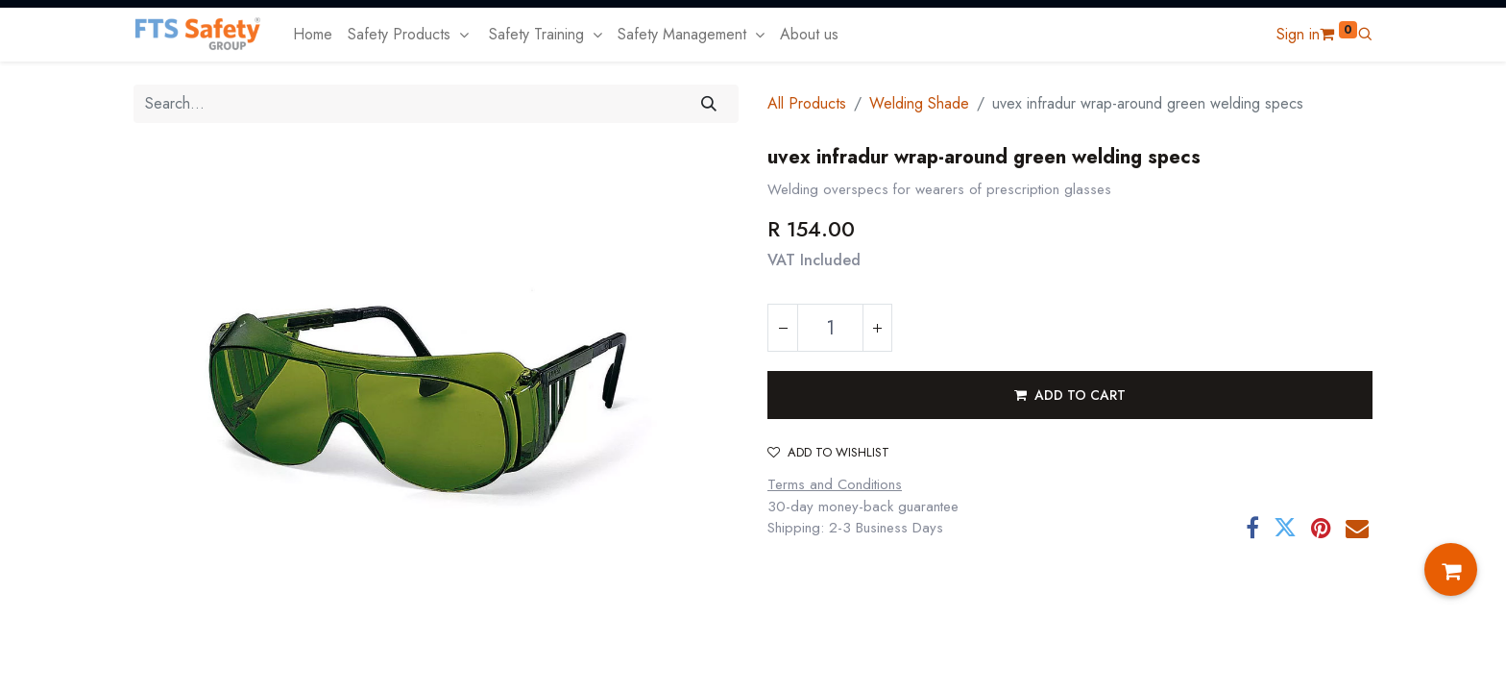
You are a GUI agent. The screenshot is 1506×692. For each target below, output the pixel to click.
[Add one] (876, 328)
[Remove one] (782, 328)
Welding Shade (919, 103)
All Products (806, 103)
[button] (1364, 34)
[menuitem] (312, 34)
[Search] (709, 104)
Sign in (1298, 34)
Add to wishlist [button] (828, 452)
